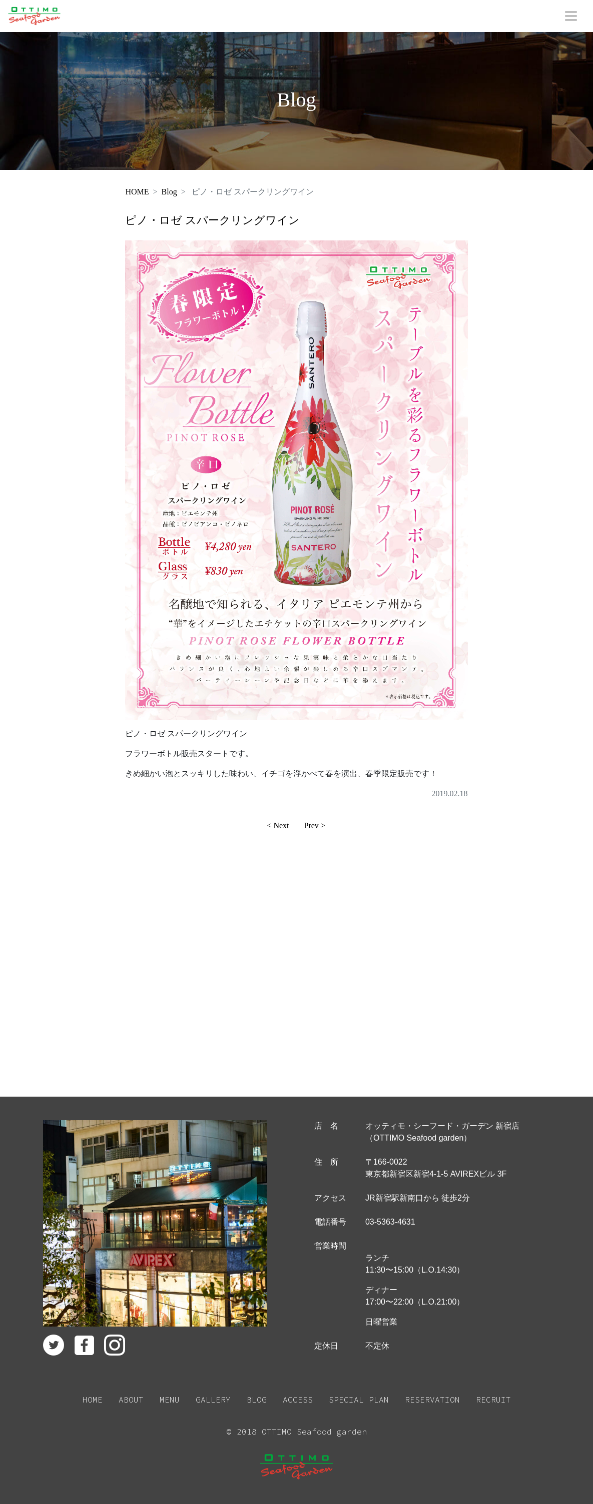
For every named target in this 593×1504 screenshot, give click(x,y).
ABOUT (131, 1400)
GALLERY (213, 1400)
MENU (170, 1400)
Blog (169, 191)
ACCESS (298, 1400)
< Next (278, 825)
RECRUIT (493, 1400)
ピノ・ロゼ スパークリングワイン (212, 220)
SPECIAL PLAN (359, 1400)
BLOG (257, 1400)
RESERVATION (432, 1400)
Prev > (314, 825)
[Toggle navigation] (571, 16)
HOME (137, 191)
